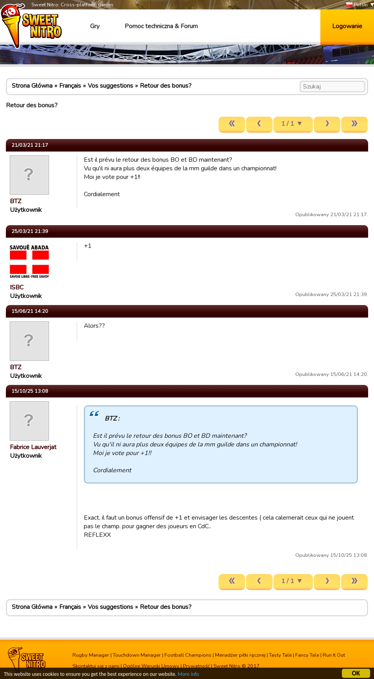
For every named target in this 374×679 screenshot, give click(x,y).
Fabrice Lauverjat (33, 447)
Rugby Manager (90, 655)
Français (70, 85)
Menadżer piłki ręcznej (240, 655)
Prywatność (196, 666)
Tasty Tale (280, 655)
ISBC (16, 287)
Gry (94, 26)
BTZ (15, 201)
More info (188, 675)
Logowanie (347, 26)
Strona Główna (32, 85)
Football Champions (187, 655)
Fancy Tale (307, 655)
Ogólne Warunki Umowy (151, 666)
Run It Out (334, 655)
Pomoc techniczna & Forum (161, 26)
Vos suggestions (110, 85)
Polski (357, 5)
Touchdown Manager (137, 655)
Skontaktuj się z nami (95, 666)
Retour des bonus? (166, 85)
